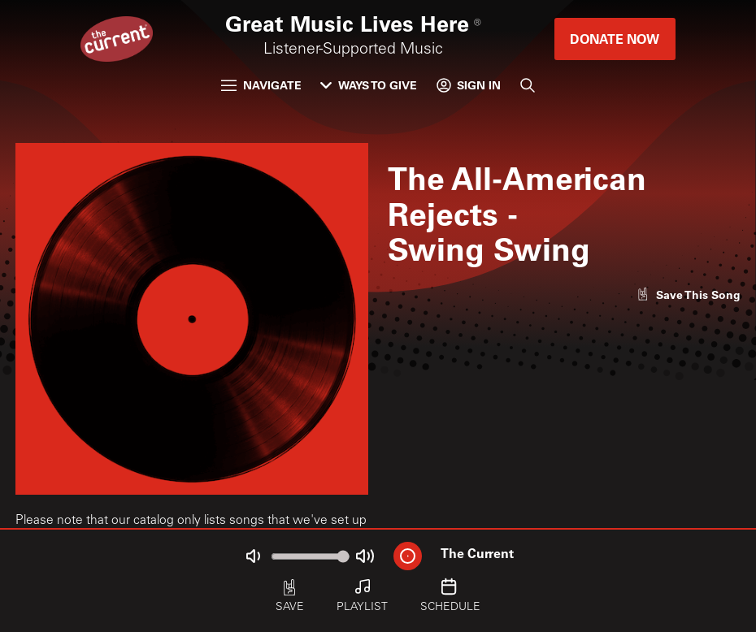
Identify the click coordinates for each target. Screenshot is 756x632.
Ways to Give (368, 85)
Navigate (261, 85)
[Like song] (688, 294)
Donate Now (614, 38)
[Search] (527, 85)
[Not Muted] (253, 556)
